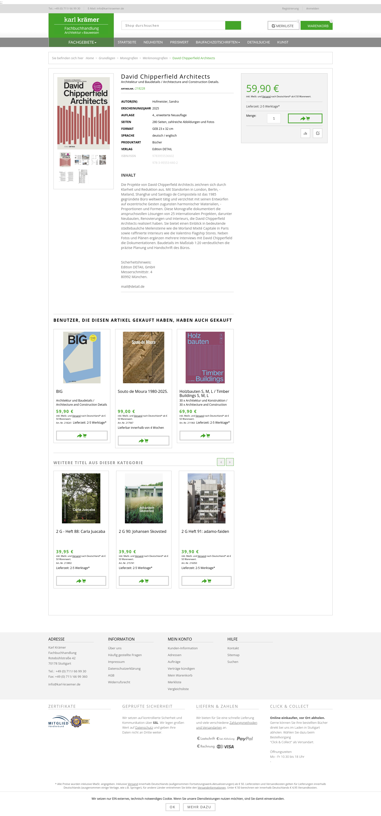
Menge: (251, 116)
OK (172, 807)
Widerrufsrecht (119, 682)
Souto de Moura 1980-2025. (143, 391)
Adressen (174, 655)
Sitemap (233, 655)
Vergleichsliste (178, 689)
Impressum (116, 661)
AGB (111, 675)
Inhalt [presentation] (128, 175)
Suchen (232, 661)
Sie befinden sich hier (68, 58)
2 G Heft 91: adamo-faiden (205, 531)
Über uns (115, 648)
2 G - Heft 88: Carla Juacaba (80, 531)
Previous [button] (221, 462)
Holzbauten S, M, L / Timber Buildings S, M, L (204, 393)
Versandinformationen (212, 787)
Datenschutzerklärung (124, 668)
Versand (266, 96)
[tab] (130, 175)
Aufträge (174, 661)
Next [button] (230, 462)
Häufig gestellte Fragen (125, 655)
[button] (81, 42)
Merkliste (174, 682)
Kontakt (233, 648)
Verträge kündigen (181, 668)
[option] (81, 529)
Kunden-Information (183, 648)
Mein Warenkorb (180, 675)
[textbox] (172, 25)
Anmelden (312, 8)
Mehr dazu (199, 807)
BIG (59, 391)
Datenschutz (144, 727)
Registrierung (290, 8)
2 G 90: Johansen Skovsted (142, 531)
